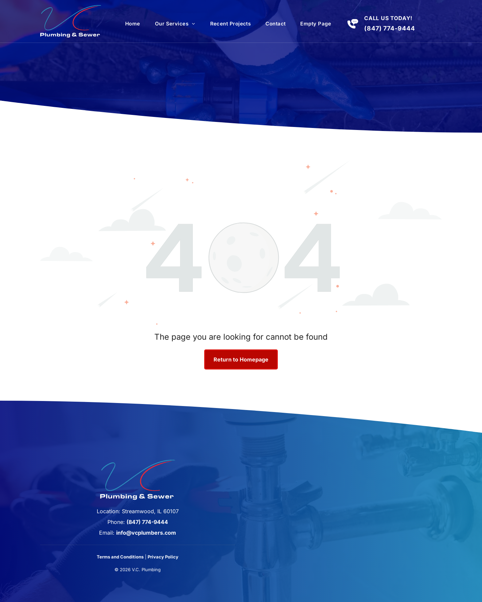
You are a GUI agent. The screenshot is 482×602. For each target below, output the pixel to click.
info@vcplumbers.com (146, 532)
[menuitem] (133, 23)
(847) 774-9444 (389, 28)
